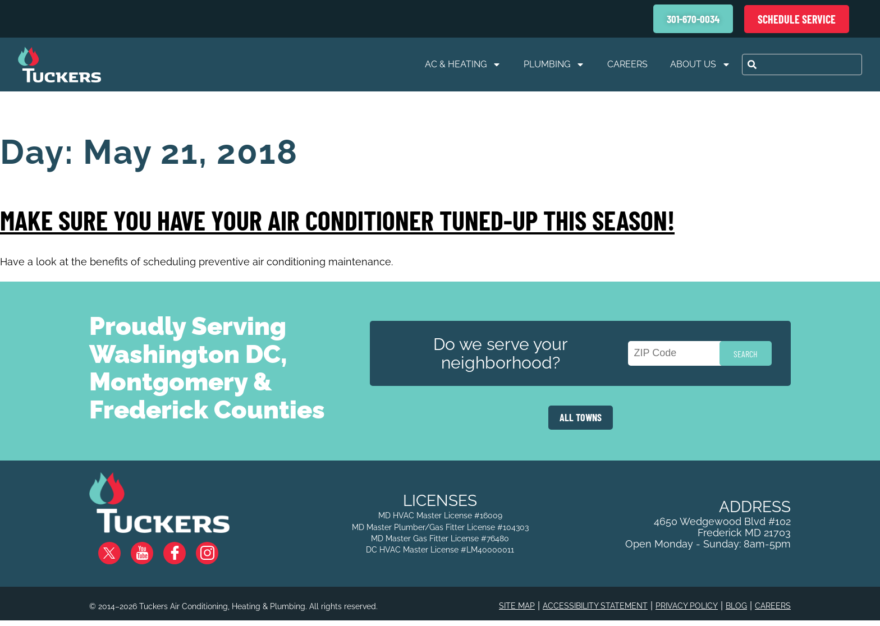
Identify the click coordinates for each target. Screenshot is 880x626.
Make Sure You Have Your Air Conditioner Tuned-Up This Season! (337, 220)
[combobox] (802, 64)
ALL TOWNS (581, 417)
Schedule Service (797, 19)
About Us (700, 64)
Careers (627, 64)
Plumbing (554, 64)
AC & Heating (463, 64)
